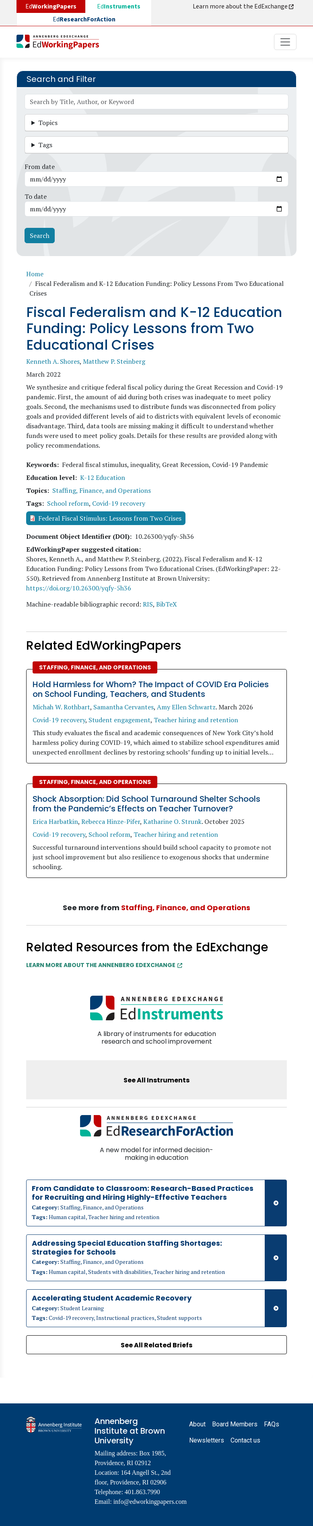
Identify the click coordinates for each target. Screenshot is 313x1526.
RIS (148, 604)
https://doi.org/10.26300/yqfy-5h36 (78, 588)
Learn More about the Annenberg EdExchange (104, 965)
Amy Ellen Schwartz (186, 707)
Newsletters (206, 1440)
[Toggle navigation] (285, 42)
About (197, 1424)
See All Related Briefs (156, 1345)
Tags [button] (45, 144)
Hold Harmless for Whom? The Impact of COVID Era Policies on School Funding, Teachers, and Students (151, 689)
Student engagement (119, 719)
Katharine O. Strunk (172, 821)
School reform (68, 503)
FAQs (271, 1424)
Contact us (245, 1440)
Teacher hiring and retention (196, 719)
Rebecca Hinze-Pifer (110, 821)
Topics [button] (48, 122)
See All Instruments (156, 1080)
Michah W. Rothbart (61, 707)
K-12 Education (102, 477)
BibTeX (166, 604)
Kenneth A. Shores (53, 361)
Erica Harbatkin (55, 821)
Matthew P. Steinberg (114, 361)
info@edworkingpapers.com (150, 1501)
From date (40, 166)
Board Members (234, 1424)
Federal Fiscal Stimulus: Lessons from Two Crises (109, 518)
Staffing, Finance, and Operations (101, 490)
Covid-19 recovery (118, 503)
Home (34, 273)
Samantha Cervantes (123, 707)
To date (36, 196)
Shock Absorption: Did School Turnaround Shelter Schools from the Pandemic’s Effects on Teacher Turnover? (146, 803)
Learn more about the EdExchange (244, 6)
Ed (118, 6)
